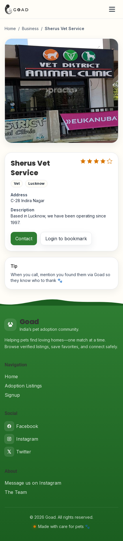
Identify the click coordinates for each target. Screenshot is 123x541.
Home (10, 28)
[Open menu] (112, 9)
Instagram (21, 439)
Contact (23, 238)
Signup (12, 395)
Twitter (18, 451)
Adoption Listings (23, 386)
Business (30, 28)
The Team (16, 492)
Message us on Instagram (33, 483)
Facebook (21, 426)
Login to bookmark (66, 238)
